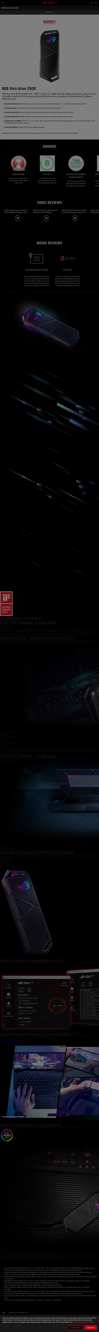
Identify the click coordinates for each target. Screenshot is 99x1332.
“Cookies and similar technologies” (83, 1322)
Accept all (90, 1328)
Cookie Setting (75, 1328)
